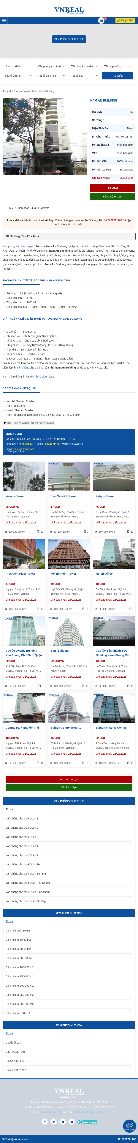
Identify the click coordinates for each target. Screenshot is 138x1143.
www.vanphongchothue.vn (90, 1112)
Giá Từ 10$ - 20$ (15, 1051)
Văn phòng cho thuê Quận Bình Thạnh (28, 891)
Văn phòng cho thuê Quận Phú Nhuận (28, 882)
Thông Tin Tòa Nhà (24, 236)
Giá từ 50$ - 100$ (16, 1070)
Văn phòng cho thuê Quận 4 (22, 846)
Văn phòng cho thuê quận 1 (19, 246)
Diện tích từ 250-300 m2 (20, 994)
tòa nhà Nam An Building (42, 423)
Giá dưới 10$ (13, 1042)
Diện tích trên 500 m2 (18, 1013)
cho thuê (35, 367)
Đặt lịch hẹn (69, 787)
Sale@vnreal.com (50, 1112)
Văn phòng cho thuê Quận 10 (23, 864)
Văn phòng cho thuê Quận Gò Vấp (26, 901)
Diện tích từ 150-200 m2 (20, 976)
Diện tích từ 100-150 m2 (20, 967)
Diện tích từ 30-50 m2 (18, 939)
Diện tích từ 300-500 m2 (20, 1003)
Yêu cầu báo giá (69, 779)
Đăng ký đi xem (112, 196)
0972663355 (26, 444)
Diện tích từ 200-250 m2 (20, 985)
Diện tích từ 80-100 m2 (19, 958)
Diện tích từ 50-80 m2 (18, 948)
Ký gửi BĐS (127, 20)
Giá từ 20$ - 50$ (15, 1060)
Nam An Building (21, 423)
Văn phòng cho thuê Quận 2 (22, 827)
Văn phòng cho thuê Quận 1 (22, 818)
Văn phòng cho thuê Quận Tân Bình (26, 873)
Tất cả (9, 809)
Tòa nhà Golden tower (42, 376)
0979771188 (115, 220)
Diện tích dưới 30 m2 (18, 930)
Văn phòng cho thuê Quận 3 (22, 836)
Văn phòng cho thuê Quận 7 (22, 855)
